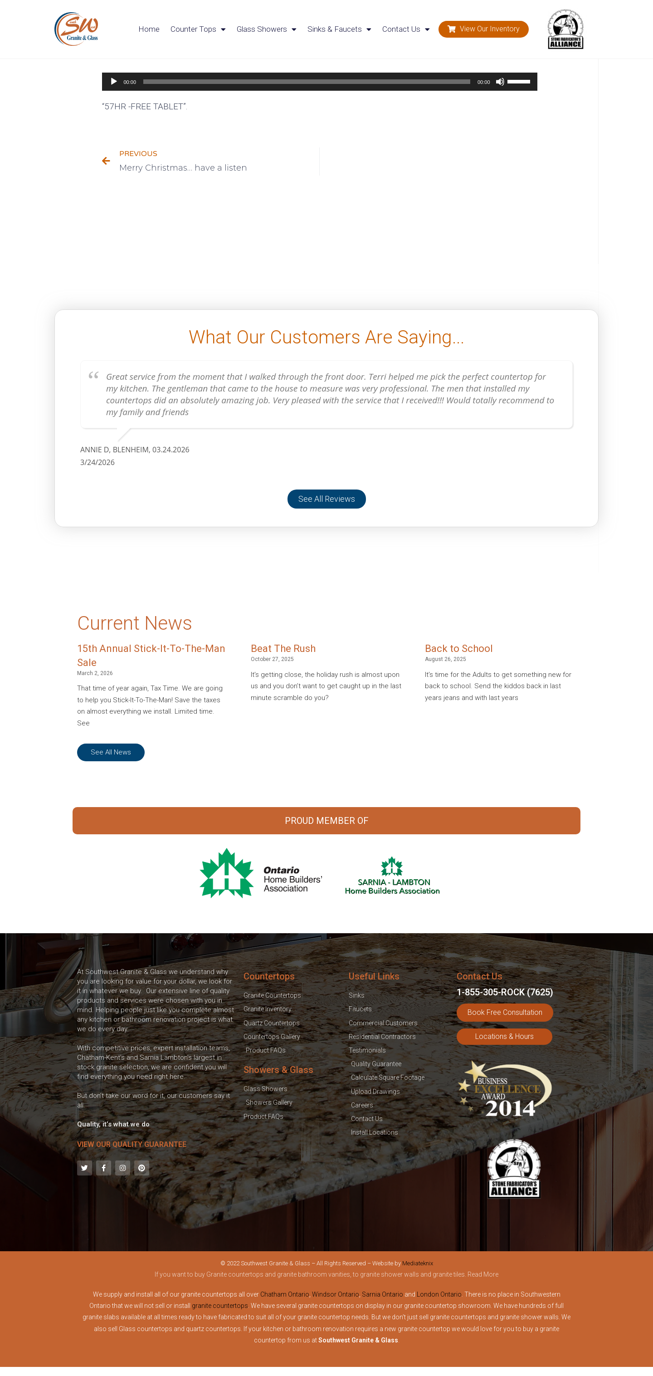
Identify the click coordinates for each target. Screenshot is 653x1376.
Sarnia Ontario (382, 1294)
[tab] (326, 1276)
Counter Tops (198, 29)
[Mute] (500, 81)
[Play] (113, 81)
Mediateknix (417, 1263)
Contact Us (406, 29)
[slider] (306, 81)
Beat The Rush (283, 648)
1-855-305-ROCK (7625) (505, 992)
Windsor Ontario (335, 1294)
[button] (484, 29)
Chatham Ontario (284, 1294)
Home (149, 29)
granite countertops (220, 1305)
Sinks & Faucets (339, 29)
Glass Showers (267, 29)
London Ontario (439, 1294)
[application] (319, 82)
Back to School (459, 648)
